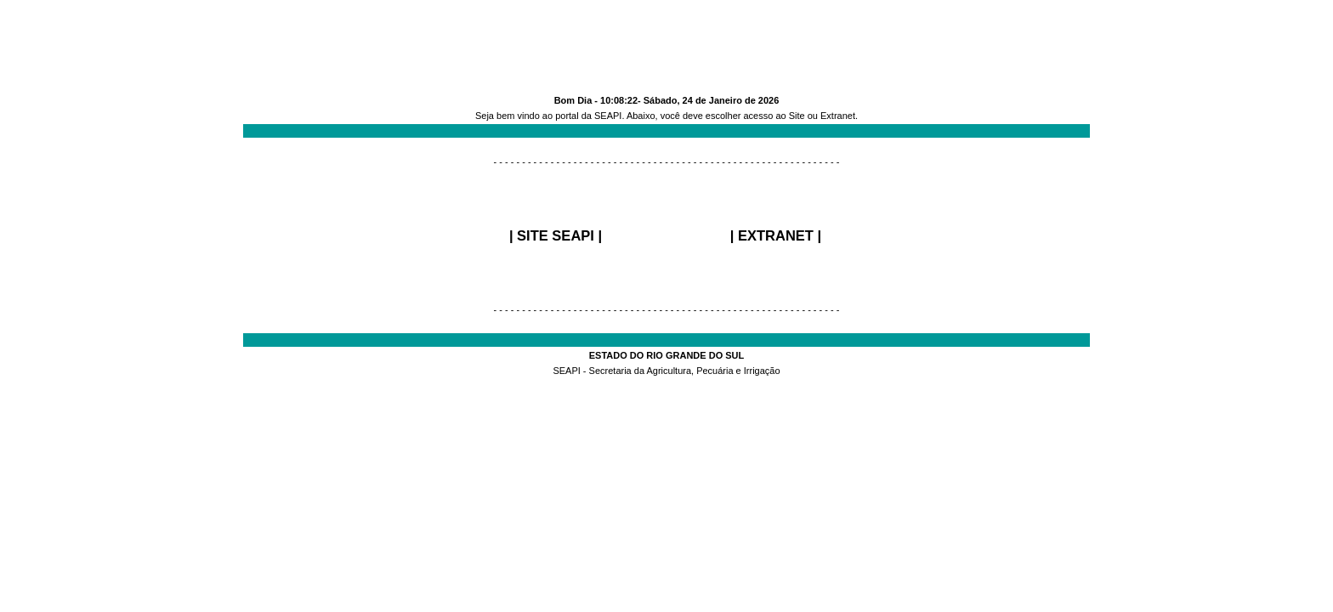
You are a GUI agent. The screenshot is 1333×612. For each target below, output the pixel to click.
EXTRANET (776, 235)
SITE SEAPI (555, 235)
